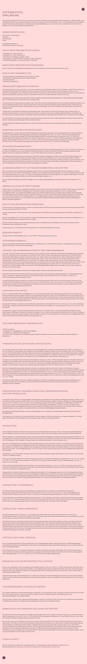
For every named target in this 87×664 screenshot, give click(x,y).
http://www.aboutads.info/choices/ (32, 282)
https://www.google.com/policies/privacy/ (23, 646)
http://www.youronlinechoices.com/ (57, 282)
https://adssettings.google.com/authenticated (49, 646)
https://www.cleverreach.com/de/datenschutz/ (52, 492)
